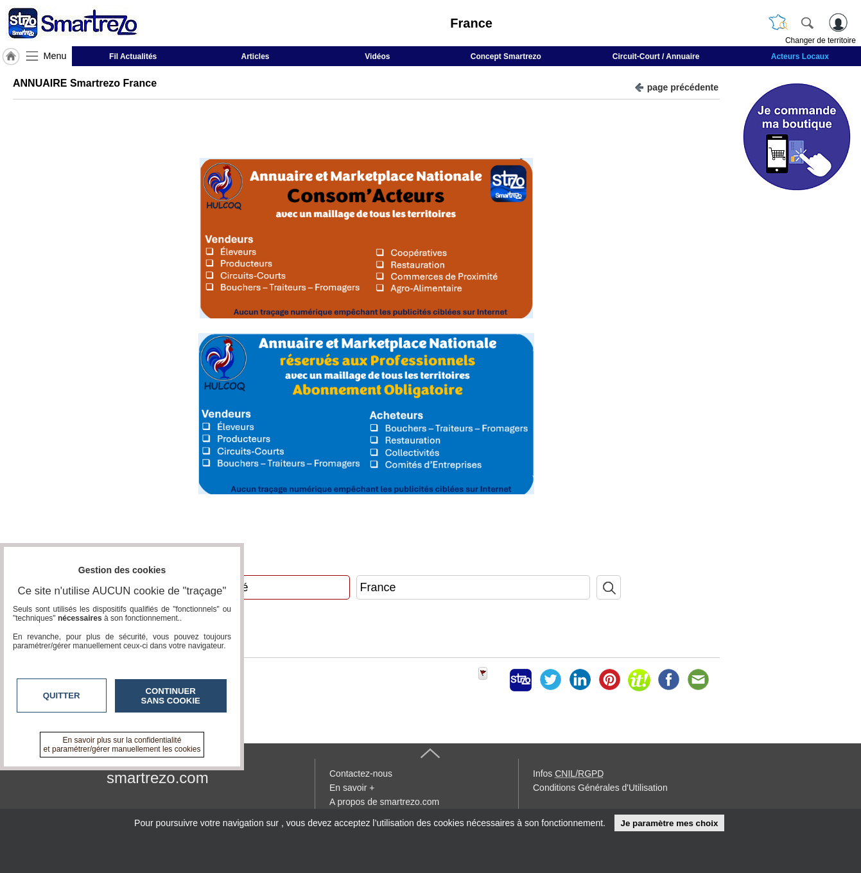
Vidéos (377, 56)
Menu (55, 56)
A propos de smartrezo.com (384, 802)
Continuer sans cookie (170, 695)
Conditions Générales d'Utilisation (600, 787)
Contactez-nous (360, 773)
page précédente (676, 86)
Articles (255, 56)
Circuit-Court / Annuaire (656, 56)
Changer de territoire (820, 40)
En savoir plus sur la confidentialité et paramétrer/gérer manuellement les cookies (122, 745)
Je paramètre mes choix (669, 823)
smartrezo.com (158, 777)
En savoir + (351, 787)
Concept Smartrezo (506, 56)
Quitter (61, 695)
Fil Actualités (133, 56)
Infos (568, 773)
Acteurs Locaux (800, 56)
